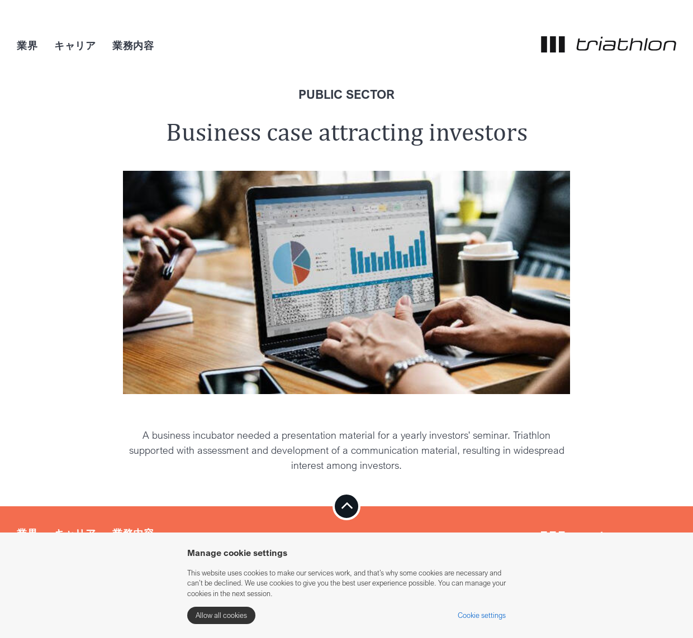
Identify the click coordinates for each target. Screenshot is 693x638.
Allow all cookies (221, 615)
